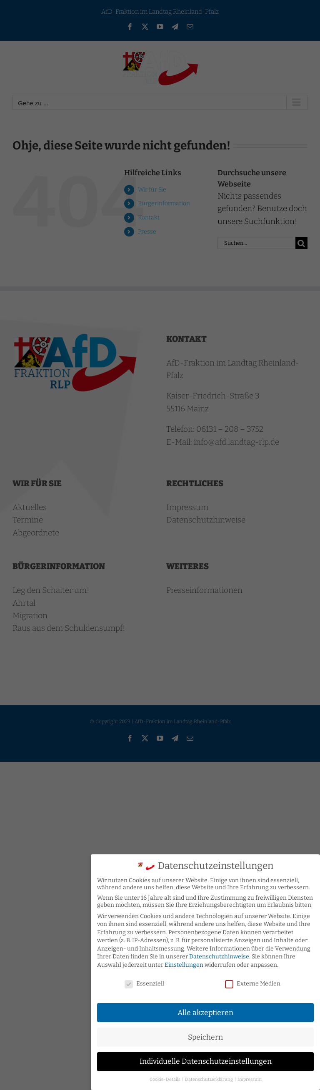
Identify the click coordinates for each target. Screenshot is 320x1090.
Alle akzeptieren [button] (205, 1010)
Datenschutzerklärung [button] (209, 1077)
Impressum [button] (250, 1077)
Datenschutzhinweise (219, 954)
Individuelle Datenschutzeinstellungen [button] (206, 1059)
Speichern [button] (205, 1035)
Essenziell (144, 981)
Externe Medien (252, 981)
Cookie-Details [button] (165, 1077)
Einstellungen (184, 963)
